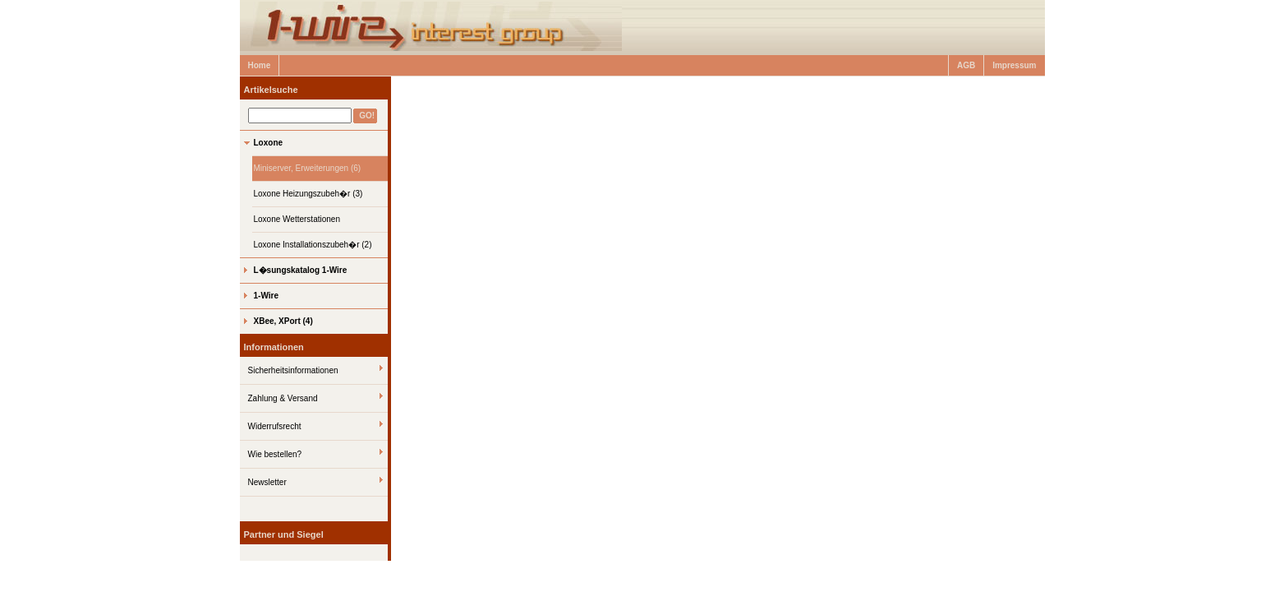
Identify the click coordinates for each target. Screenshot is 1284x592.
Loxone (268, 142)
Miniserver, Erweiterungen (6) (307, 168)
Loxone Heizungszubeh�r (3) (308, 193)
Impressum (1014, 65)
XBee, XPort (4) (283, 321)
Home (259, 65)
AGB (966, 65)
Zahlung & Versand (283, 398)
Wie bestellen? (275, 454)
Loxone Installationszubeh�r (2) (313, 244)
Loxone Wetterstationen (297, 219)
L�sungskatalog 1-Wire (300, 270)
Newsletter (267, 482)
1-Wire (266, 295)
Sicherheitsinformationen (293, 370)
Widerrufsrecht (274, 426)
